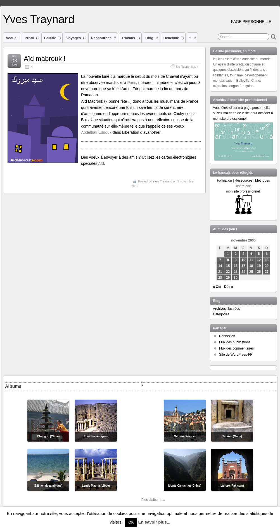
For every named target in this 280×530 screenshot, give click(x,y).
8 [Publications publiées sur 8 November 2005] (228, 260)
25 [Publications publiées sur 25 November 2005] (251, 272)
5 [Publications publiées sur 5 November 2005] (259, 254)
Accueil (12, 38)
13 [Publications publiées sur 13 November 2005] (267, 260)
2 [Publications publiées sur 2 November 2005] (236, 254)
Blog (151, 39)
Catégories (221, 314)
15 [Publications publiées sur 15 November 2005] (228, 266)
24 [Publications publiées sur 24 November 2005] (243, 272)
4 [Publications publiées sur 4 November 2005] (251, 254)
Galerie (52, 39)
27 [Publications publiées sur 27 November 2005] (267, 272)
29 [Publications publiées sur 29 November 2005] (228, 278)
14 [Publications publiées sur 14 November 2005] (220, 266)
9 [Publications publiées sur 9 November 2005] (236, 260)
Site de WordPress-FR (236, 355)
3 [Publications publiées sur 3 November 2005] (244, 254)
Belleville (173, 39)
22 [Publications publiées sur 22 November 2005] (228, 272)
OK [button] (131, 522)
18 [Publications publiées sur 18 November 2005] (251, 266)
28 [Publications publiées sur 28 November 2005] (220, 278)
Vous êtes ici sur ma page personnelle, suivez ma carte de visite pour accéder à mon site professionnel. (243, 113)
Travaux (131, 39)
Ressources (103, 39)
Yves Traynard (38, 19)
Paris (131, 82)
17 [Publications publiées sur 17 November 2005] (243, 266)
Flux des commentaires (236, 348)
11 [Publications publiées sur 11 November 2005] (251, 260)
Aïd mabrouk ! (44, 58)
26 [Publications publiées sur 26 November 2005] (259, 272)
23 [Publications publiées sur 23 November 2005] (236, 272)
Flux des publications (234, 342)
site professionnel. (247, 191)
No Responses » (187, 66)
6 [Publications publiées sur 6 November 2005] (267, 254)
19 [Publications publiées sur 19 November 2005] (259, 266)
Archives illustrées (226, 309)
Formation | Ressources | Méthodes (243, 180)
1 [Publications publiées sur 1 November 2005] (228, 254)
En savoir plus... (154, 522)
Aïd (101, 163)
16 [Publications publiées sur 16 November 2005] (236, 266)
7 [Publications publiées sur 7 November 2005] (220, 260)
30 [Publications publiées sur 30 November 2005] (236, 278)
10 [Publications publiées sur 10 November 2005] (243, 260)
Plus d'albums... (153, 500)
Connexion (227, 336)
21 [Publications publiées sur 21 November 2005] (220, 272)
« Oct (217, 287)
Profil (32, 39)
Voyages (76, 39)
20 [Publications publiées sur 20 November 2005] (267, 266)
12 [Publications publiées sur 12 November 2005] (259, 260)
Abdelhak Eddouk (96, 132)
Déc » (228, 287)
